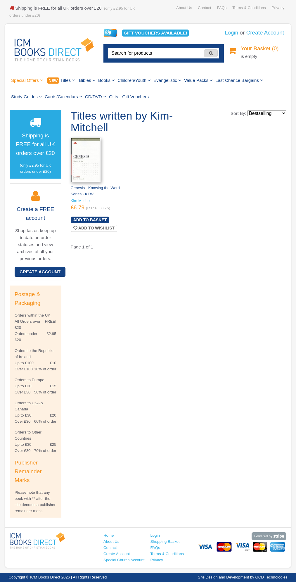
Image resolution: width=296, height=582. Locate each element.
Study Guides (26, 96)
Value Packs (198, 80)
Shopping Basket (164, 541)
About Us (184, 8)
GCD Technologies (271, 577)
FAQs (221, 8)
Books (106, 80)
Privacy (278, 8)
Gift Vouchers (135, 96)
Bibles (87, 80)
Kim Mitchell (81, 200)
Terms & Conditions (249, 8)
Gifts (113, 96)
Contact (204, 8)
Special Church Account (124, 560)
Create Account (265, 33)
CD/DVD (95, 96)
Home (108, 535)
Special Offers (27, 80)
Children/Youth (133, 80)
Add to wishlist (94, 228)
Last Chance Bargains (239, 80)
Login (231, 33)
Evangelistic (167, 80)
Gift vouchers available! (155, 32)
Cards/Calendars (63, 96)
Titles (61, 80)
